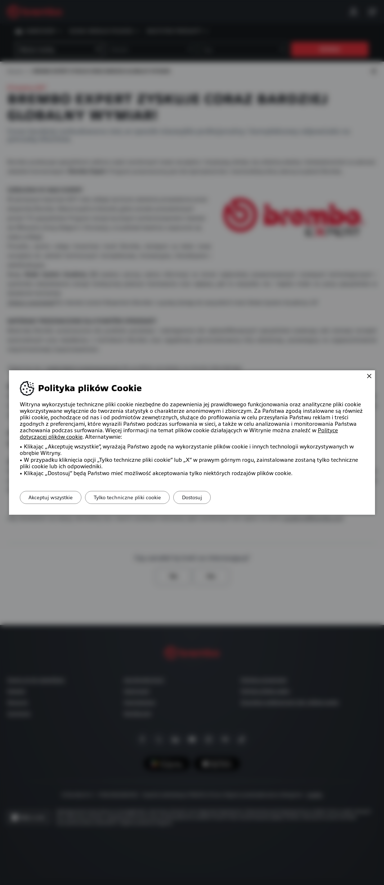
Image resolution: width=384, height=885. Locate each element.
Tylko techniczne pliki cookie (135, 497)
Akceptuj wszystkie (53, 497)
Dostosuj (205, 497)
